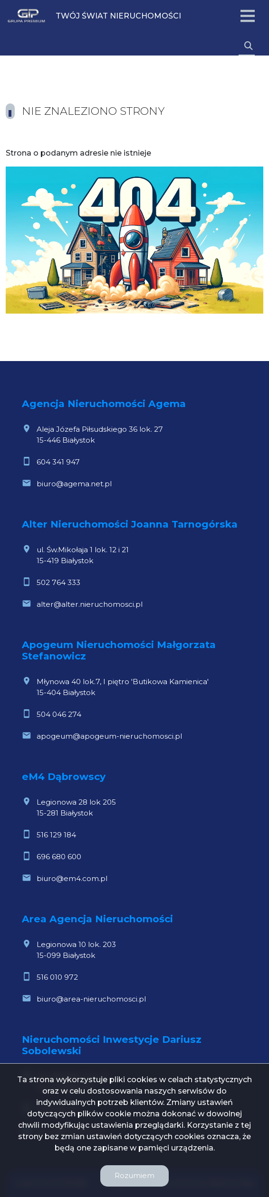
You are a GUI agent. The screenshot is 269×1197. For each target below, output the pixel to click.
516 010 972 (57, 977)
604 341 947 (58, 461)
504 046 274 (59, 714)
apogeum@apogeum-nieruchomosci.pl (109, 736)
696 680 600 (59, 856)
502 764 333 (58, 582)
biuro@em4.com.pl (72, 878)
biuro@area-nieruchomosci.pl (91, 998)
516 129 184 (56, 834)
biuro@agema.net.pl (74, 483)
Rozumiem (134, 1175)
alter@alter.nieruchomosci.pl (90, 604)
